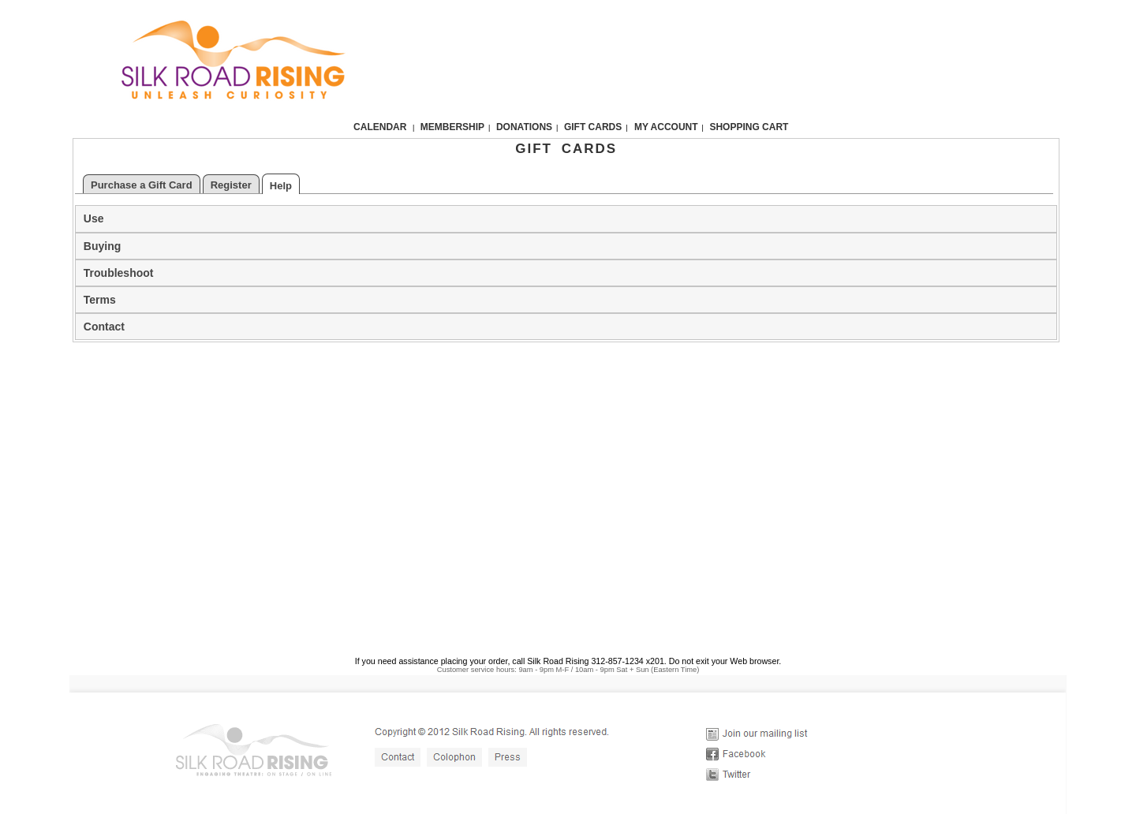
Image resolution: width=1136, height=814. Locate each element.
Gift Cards (593, 127)
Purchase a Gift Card (141, 185)
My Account (665, 127)
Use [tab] (94, 218)
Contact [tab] (104, 326)
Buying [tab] (102, 246)
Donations (524, 127)
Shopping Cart (748, 127)
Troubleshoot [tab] (119, 273)
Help (281, 186)
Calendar (379, 127)
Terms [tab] (100, 299)
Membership (452, 127)
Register (231, 185)
